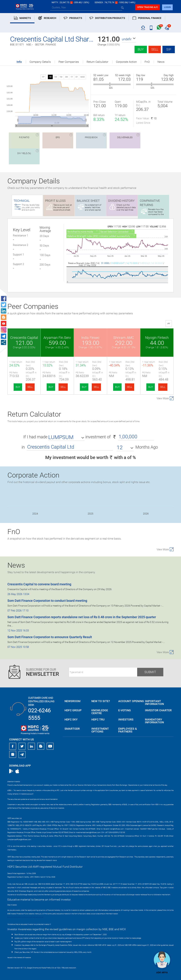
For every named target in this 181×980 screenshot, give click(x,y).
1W (55, 77)
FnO (147, 61)
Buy (141, 49)
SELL (30, 386)
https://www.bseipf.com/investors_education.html (25, 917)
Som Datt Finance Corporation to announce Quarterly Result (49, 637)
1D (50, 77)
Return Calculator (97, 61)
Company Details (40, 61)
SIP (168, 49)
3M (66, 77)
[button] (129, 39)
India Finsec (90, 338)
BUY (18, 386)
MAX (82, 77)
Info (19, 61)
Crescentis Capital (24, 338)
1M (61, 77)
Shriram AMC (123, 338)
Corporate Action (126, 61)
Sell (154, 49)
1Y (72, 77)
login (167, 7)
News (160, 61)
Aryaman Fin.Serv (57, 338)
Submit (150, 672)
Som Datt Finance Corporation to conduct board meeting (47, 600)
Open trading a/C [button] (147, 7)
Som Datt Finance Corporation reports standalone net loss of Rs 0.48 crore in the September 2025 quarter (81, 617)
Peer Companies (69, 61)
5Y (76, 77)
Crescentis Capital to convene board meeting (39, 584)
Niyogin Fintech (157, 338)
